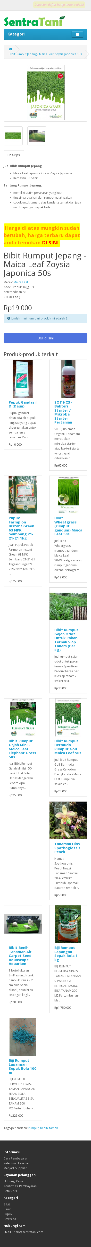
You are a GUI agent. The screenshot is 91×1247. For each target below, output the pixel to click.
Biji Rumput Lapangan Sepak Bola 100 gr (22, 1066)
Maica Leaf (21, 282)
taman (53, 1128)
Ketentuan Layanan (17, 1163)
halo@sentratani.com (28, 1232)
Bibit (7, 1204)
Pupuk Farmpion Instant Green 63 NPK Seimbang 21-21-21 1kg (21, 527)
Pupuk (8, 1214)
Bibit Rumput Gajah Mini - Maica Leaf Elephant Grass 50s (22, 748)
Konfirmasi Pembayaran (20, 1186)
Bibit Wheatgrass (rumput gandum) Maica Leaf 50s (68, 525)
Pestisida (10, 1219)
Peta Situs (10, 1191)
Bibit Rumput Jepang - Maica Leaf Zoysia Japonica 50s (45, 54)
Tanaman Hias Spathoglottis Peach (67, 847)
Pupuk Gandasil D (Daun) (22, 404)
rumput (33, 1128)
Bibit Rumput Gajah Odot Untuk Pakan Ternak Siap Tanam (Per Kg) (66, 639)
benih (44, 1128)
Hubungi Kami (13, 1181)
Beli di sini (45, 338)
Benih (7, 1209)
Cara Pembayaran (16, 1158)
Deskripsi (14, 155)
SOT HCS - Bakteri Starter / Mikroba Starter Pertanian (63, 412)
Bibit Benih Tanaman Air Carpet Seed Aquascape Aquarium (20, 955)
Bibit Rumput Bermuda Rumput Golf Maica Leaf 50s (67, 746)
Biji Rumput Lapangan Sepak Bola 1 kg (66, 953)
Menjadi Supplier (15, 1168)
